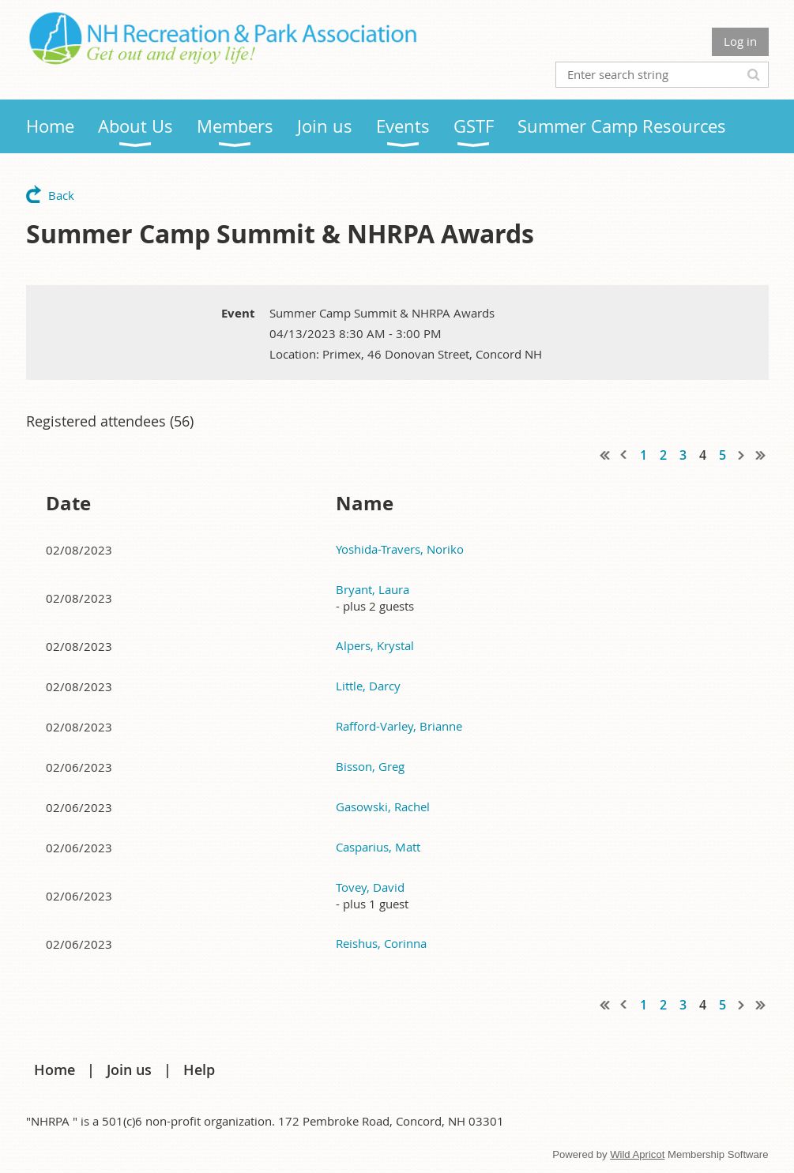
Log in (740, 41)
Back (61, 195)
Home (54, 1069)
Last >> (761, 455)
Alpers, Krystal (375, 645)
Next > (742, 455)
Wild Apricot (637, 1154)
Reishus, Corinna (381, 943)
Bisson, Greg (370, 766)
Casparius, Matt (378, 847)
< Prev (624, 455)
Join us (129, 1069)
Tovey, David (370, 887)
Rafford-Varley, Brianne (399, 726)
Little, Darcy (368, 686)
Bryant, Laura (372, 589)
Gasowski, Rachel (383, 806)
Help (199, 1069)
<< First (605, 455)
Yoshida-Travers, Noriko (400, 549)
